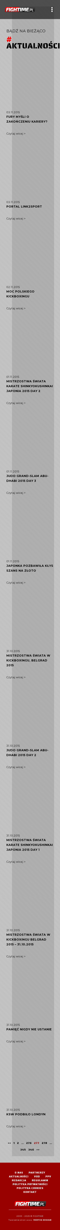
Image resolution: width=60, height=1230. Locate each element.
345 (23, 1150)
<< (9, 1143)
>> (38, 1149)
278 (44, 1143)
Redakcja (19, 1180)
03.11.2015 (13, 112)
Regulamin (40, 1180)
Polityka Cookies (30, 1188)
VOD (37, 1176)
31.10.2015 (13, 651)
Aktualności (18, 1176)
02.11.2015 (13, 287)
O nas (19, 1173)
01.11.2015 (12, 376)
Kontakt (30, 1192)
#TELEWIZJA (20, 9)
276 (29, 1143)
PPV (48, 1176)
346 (31, 1150)
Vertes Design (42, 1219)
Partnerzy (37, 1173)
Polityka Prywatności (30, 1184)
